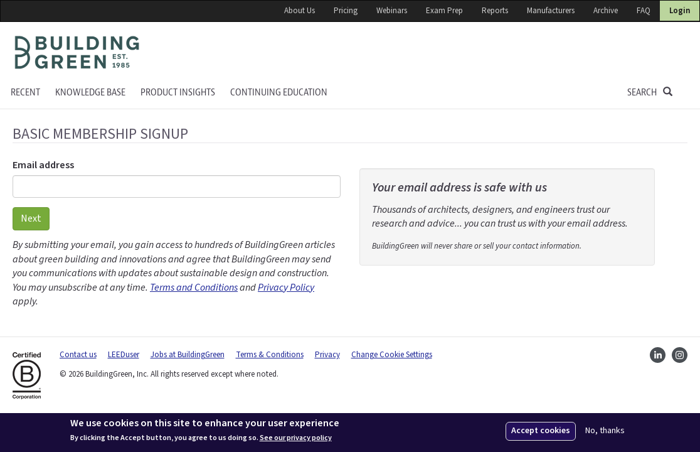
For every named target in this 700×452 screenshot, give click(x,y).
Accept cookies (540, 430)
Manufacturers (551, 10)
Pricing (346, 10)
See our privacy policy (296, 438)
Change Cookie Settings (391, 354)
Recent (25, 93)
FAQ (643, 10)
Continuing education (278, 93)
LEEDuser (123, 354)
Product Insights (178, 93)
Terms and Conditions (194, 287)
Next (31, 218)
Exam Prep (444, 10)
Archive (605, 10)
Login (679, 10)
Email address (43, 165)
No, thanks (605, 431)
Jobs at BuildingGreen (188, 354)
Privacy (327, 354)
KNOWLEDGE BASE (90, 93)
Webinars (391, 10)
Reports (495, 10)
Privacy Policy (286, 287)
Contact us (78, 354)
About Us (299, 10)
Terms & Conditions (270, 354)
